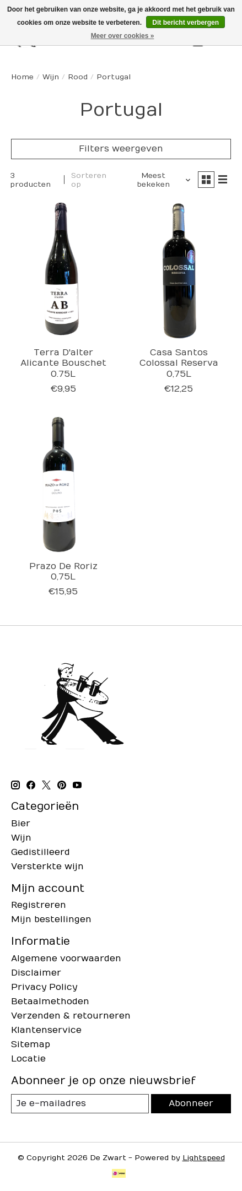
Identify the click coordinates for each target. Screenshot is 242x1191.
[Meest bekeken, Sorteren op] (157, 180)
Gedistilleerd (40, 852)
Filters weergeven (121, 149)
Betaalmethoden (50, 1001)
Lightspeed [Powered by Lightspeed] (203, 1158)
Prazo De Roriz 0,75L (63, 571)
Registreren (38, 905)
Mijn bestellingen (51, 919)
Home (22, 77)
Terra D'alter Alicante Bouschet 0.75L (63, 363)
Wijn (50, 77)
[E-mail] (80, 1103)
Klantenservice (46, 1030)
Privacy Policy (44, 987)
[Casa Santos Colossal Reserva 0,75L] (178, 271)
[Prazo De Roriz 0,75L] (63, 485)
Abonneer (191, 1103)
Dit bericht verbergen (185, 22)
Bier (20, 824)
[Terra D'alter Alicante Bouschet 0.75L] (63, 271)
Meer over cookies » (122, 36)
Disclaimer (36, 973)
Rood (78, 77)
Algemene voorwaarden (66, 958)
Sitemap (30, 1044)
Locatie (28, 1059)
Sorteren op (88, 180)
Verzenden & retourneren (71, 1016)
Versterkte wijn (47, 866)
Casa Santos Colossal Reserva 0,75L (178, 363)
